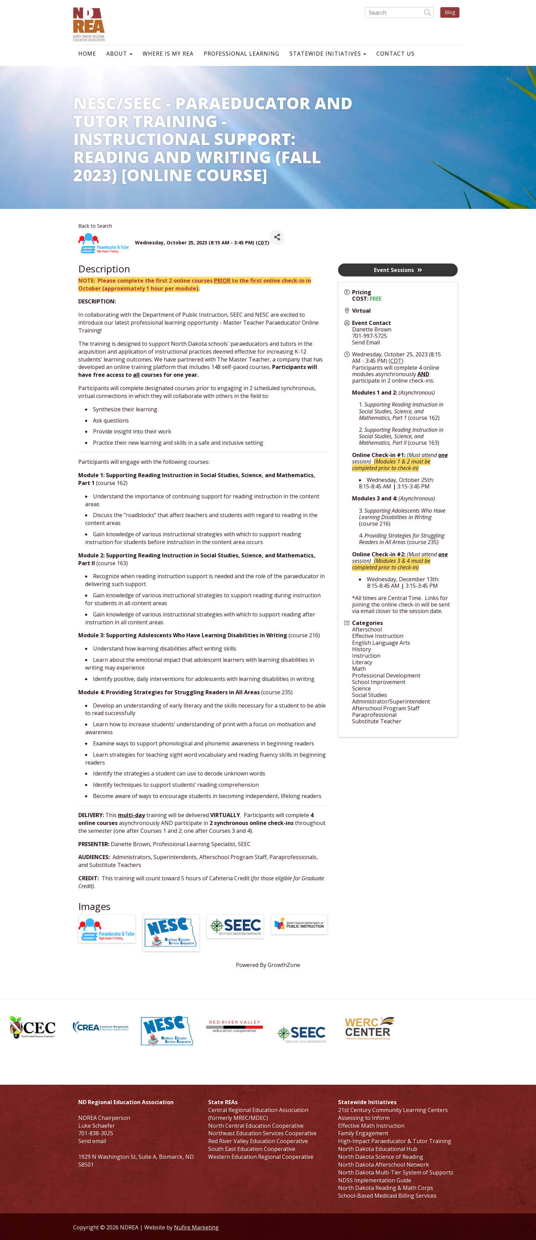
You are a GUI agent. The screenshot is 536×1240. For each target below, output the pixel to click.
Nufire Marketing (196, 1227)
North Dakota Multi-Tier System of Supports (395, 1172)
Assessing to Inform (364, 1118)
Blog (450, 12)
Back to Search (95, 226)
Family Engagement (363, 1133)
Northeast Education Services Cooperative (262, 1133)
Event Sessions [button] (398, 270)
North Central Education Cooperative (256, 1125)
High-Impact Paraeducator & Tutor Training (394, 1141)
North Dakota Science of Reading (380, 1156)
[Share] (277, 237)
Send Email (366, 342)
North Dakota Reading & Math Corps (385, 1188)
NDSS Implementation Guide (374, 1180)
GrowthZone (284, 965)
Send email (92, 1141)
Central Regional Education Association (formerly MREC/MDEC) (258, 1114)
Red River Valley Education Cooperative (258, 1141)
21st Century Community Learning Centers (393, 1110)
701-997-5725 (369, 336)
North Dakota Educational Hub (377, 1149)
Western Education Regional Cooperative (260, 1156)
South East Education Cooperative (251, 1149)
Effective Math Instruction (371, 1125)
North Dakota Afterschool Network (383, 1164)
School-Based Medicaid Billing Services (387, 1195)
